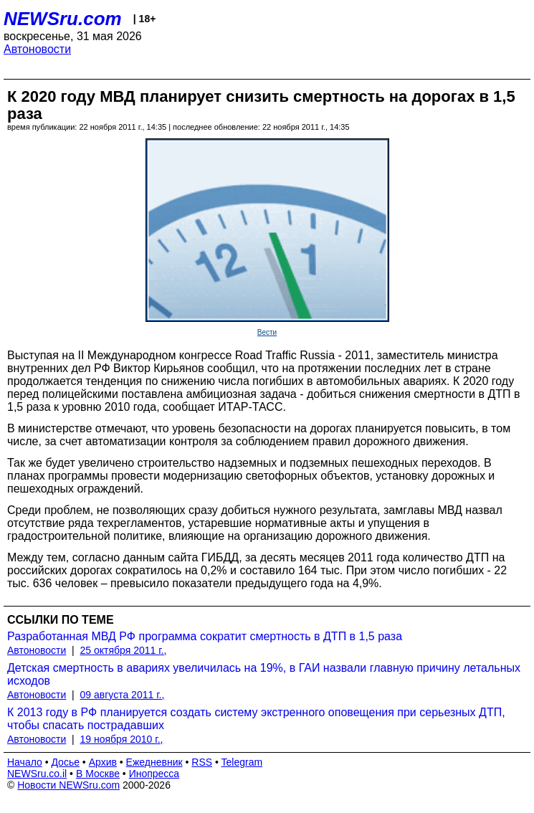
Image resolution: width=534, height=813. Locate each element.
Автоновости (37, 49)
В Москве (98, 773)
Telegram (242, 762)
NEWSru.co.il (37, 773)
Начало (24, 762)
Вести (267, 332)
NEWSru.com (63, 18)
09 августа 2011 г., (122, 694)
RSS (201, 762)
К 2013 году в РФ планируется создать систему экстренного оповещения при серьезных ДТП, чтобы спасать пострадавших (256, 718)
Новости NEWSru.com (68, 785)
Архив (103, 762)
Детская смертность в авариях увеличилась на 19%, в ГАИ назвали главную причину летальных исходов (263, 674)
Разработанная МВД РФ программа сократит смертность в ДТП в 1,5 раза (204, 636)
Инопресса (154, 773)
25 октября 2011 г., (123, 650)
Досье (65, 762)
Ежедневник (154, 762)
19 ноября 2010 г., (121, 739)
